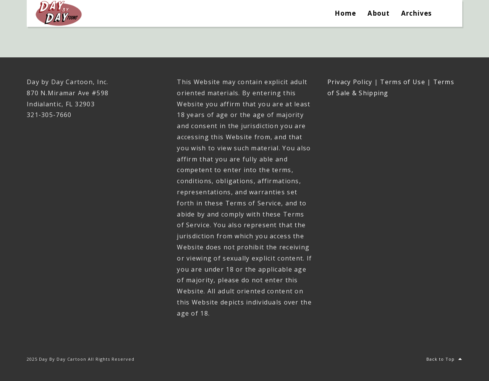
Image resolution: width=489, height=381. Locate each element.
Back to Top (444, 359)
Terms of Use (402, 82)
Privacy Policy (349, 82)
